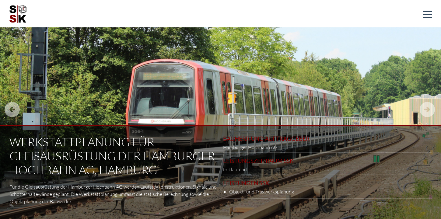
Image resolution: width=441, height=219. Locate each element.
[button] (427, 14)
